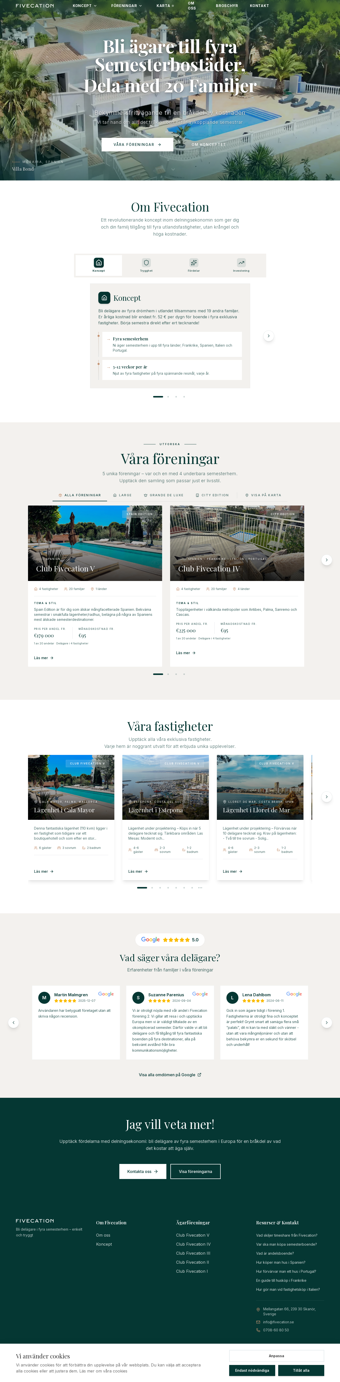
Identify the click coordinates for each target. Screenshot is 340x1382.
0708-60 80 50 (276, 1330)
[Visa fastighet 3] (160, 887)
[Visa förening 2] (168, 674)
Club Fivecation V (192, 1235)
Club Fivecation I (192, 1271)
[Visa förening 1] (158, 674)
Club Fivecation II (192, 1262)
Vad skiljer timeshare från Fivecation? (286, 1235)
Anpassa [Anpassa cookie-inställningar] (276, 1356)
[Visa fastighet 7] (192, 887)
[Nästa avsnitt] (268, 343)
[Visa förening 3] (176, 674)
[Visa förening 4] (184, 674)
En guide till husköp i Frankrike (281, 1280)
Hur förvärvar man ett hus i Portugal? (286, 1271)
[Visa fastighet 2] (152, 887)
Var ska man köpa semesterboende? (286, 1244)
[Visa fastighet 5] (176, 887)
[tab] (99, 273)
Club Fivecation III (193, 1253)
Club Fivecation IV (193, 1244)
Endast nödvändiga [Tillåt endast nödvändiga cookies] (252, 1370)
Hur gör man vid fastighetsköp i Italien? (288, 1289)
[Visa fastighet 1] (142, 887)
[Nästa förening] (326, 559)
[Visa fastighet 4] (168, 887)
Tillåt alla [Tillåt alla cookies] (301, 1370)
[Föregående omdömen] (13, 1022)
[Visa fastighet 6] (184, 887)
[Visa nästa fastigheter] (200, 887)
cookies (120, 1370)
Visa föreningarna (195, 1171)
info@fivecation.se (278, 1322)
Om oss (103, 1235)
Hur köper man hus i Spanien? (280, 1262)
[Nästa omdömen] (326, 1022)
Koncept (104, 1244)
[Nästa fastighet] (326, 796)
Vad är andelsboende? (275, 1253)
